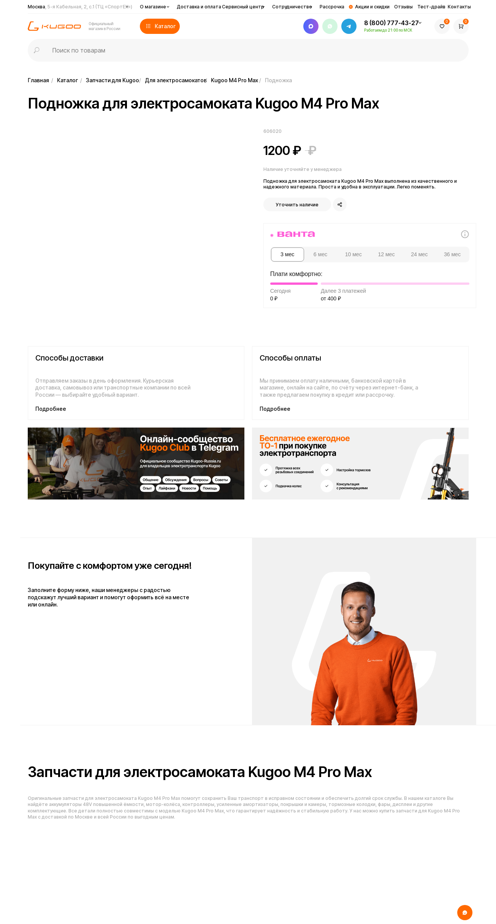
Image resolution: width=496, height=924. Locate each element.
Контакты (459, 7)
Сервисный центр (243, 7)
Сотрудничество (292, 7)
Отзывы (403, 7)
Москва (80, 7)
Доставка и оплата (199, 7)
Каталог (67, 80)
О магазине (153, 7)
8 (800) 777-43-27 (391, 23)
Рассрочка (332, 7)
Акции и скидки (372, 7)
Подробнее (50, 408)
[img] (136, 464)
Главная (38, 80)
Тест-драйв (431, 7)
